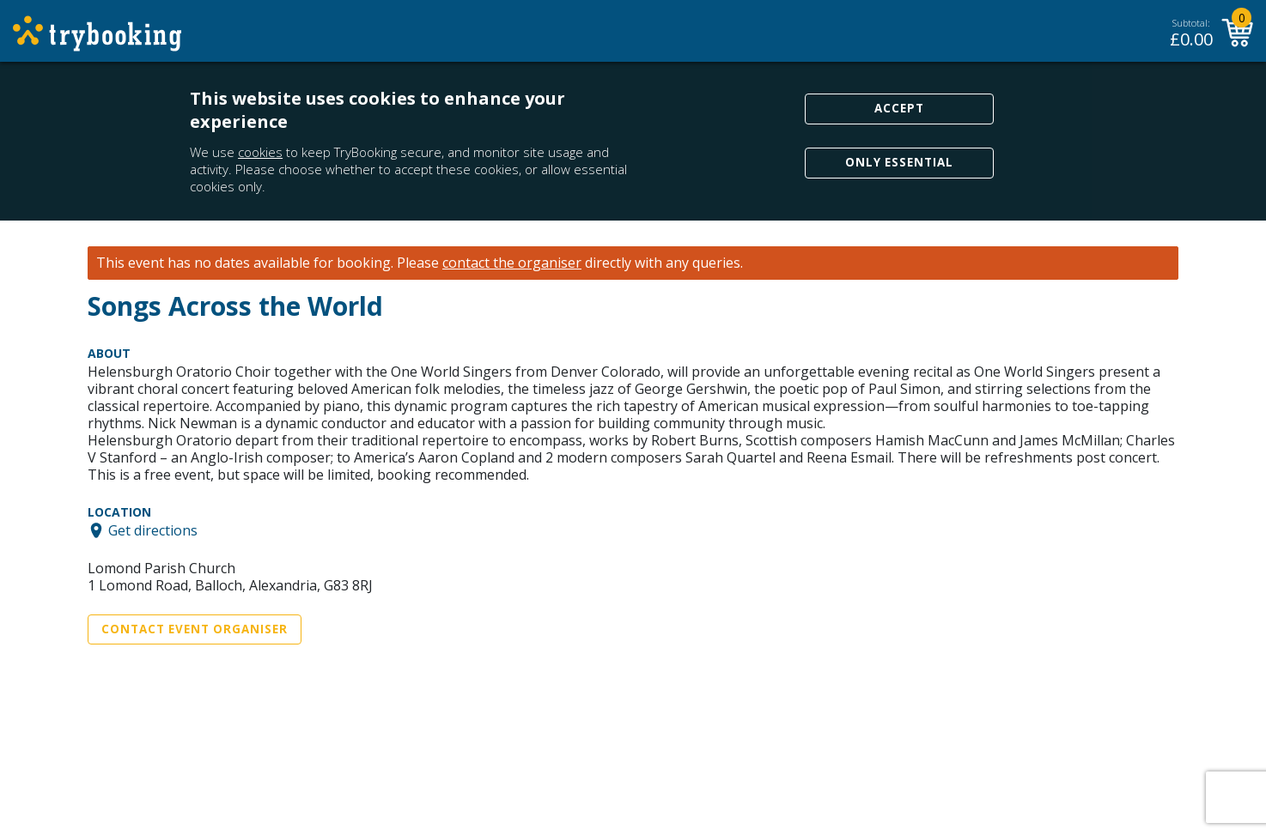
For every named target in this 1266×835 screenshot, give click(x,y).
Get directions (153, 530)
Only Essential (899, 162)
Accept (899, 108)
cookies (260, 151)
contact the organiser (511, 263)
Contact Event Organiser (194, 629)
